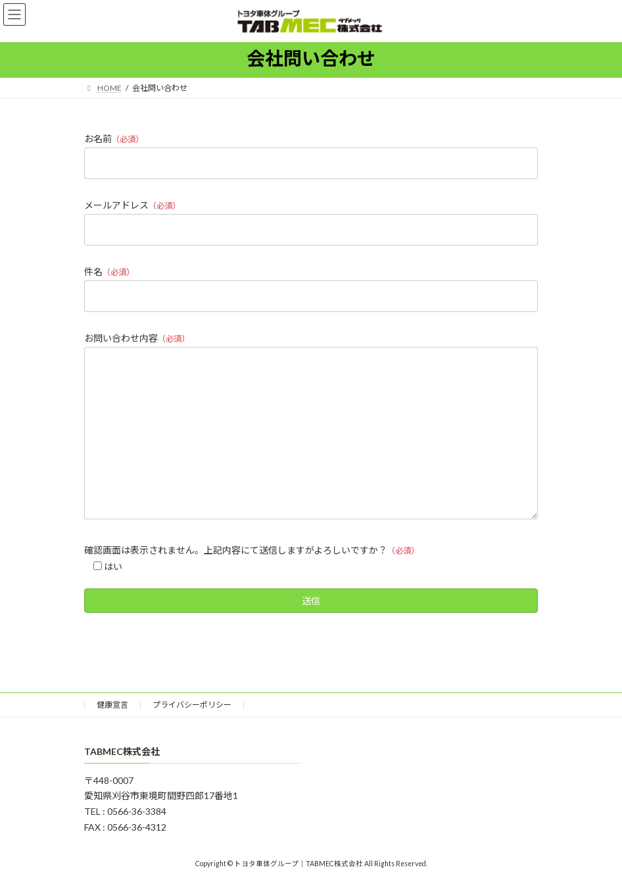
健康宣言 (112, 705)
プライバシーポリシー (192, 705)
